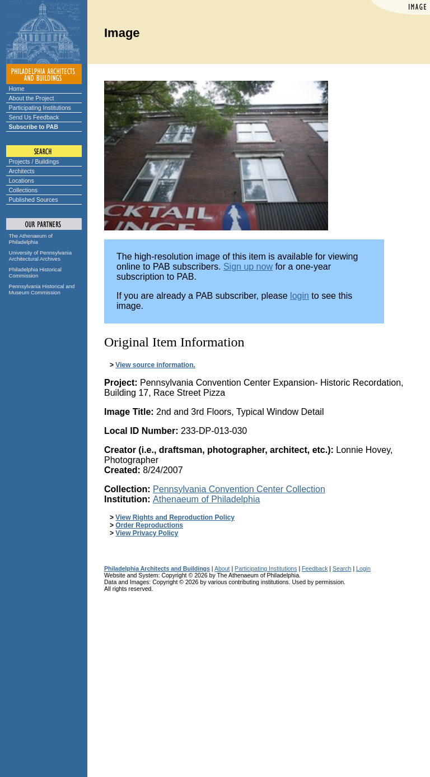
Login (363, 568)
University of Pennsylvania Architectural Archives (40, 255)
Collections (23, 190)
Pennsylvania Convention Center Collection (239, 489)
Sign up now (248, 266)
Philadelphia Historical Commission (35, 272)
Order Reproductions (149, 525)
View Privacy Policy (146, 533)
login (299, 295)
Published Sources (33, 199)
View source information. (155, 365)
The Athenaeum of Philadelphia (31, 239)
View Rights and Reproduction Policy (174, 517)
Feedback (315, 568)
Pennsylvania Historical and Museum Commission (42, 289)
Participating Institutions (40, 107)
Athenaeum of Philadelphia (206, 499)
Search (342, 568)
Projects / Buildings (34, 161)
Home (17, 88)
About (222, 568)
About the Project (31, 98)
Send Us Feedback (34, 117)
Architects (22, 171)
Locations (21, 180)
